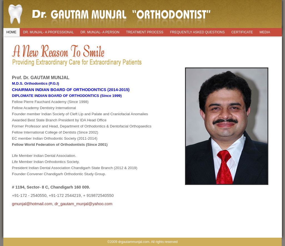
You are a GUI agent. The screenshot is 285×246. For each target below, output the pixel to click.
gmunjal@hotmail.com (32, 204)
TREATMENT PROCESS (144, 32)
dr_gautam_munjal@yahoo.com (83, 204)
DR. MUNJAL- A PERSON (100, 32)
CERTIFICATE (242, 32)
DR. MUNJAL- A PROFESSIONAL (48, 32)
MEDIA (265, 32)
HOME (11, 32)
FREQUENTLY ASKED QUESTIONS (197, 32)
